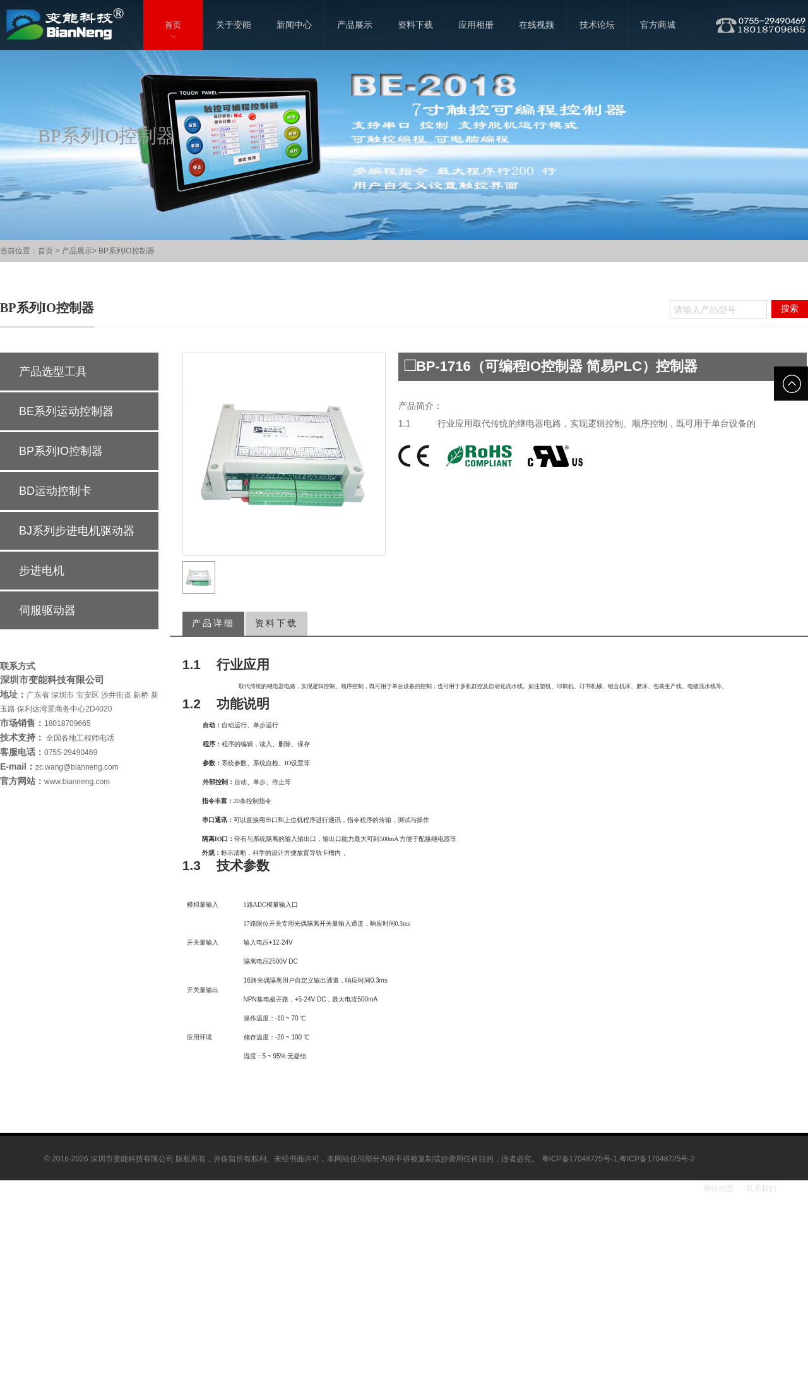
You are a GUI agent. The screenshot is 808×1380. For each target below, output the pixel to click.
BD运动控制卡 (55, 491)
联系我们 (761, 1188)
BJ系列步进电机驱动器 (76, 530)
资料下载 (276, 623)
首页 (45, 250)
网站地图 (718, 1188)
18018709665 (67, 723)
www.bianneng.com (77, 781)
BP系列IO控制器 (126, 250)
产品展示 (77, 250)
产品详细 (213, 623)
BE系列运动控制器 (66, 411)
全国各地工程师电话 (79, 738)
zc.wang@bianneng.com (77, 767)
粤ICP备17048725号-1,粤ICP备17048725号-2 (618, 1158)
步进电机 (41, 570)
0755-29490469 (70, 752)
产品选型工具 (53, 371)
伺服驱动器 (47, 610)
